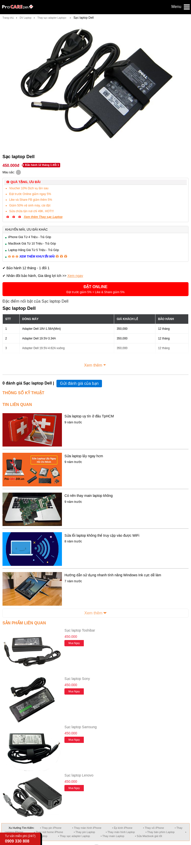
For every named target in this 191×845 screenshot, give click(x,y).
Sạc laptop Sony (77, 679)
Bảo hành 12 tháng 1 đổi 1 (42, 164)
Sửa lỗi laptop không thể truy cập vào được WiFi (101, 535)
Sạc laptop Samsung (80, 727)
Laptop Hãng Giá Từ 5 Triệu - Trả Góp (33, 250)
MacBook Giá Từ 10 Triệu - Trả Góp (32, 243)
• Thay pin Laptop (84, 832)
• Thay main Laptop (112, 836)
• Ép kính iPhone (122, 827)
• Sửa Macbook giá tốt (148, 836)
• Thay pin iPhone (50, 827)
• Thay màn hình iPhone (86, 827)
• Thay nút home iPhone (48, 832)
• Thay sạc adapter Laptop (74, 836)
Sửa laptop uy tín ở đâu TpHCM (89, 416)
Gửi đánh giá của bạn (79, 383)
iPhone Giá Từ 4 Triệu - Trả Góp (29, 237)
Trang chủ (8, 17)
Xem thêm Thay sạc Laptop (43, 217)
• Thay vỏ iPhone (153, 827)
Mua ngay (74, 643)
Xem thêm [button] (95, 364)
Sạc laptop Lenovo (78, 775)
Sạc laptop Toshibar (79, 630)
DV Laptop (25, 17)
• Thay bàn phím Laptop (160, 832)
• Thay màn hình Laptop (120, 832)
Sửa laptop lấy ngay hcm (83, 456)
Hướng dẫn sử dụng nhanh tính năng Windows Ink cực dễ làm (112, 575)
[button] (95, 289)
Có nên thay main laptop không (88, 496)
